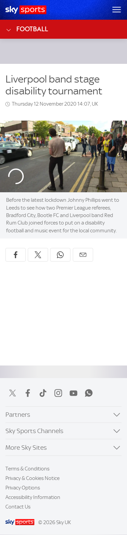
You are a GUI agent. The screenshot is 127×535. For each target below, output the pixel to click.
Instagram (58, 393)
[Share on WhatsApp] (60, 255)
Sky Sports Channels (34, 431)
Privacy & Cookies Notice (32, 478)
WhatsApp (89, 393)
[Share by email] (83, 255)
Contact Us (17, 507)
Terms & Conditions (27, 469)
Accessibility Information (32, 497)
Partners (17, 414)
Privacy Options (22, 488)
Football (26, 29)
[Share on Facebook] (15, 255)
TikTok (43, 393)
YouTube (73, 393)
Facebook (28, 393)
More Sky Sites (26, 447)
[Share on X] (38, 255)
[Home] (25, 9)
